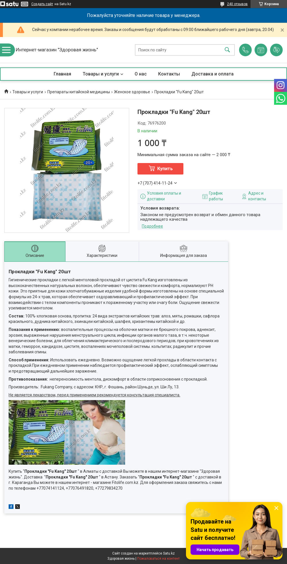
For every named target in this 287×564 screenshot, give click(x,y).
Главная (62, 74)
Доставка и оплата (212, 74)
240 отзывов (237, 4)
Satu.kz (169, 553)
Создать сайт (42, 4)
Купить (165, 168)
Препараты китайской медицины (78, 92)
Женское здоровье (132, 92)
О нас (141, 74)
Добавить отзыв (276, 50)
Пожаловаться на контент (158, 559)
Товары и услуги (101, 74)
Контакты (169, 74)
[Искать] (227, 50)
